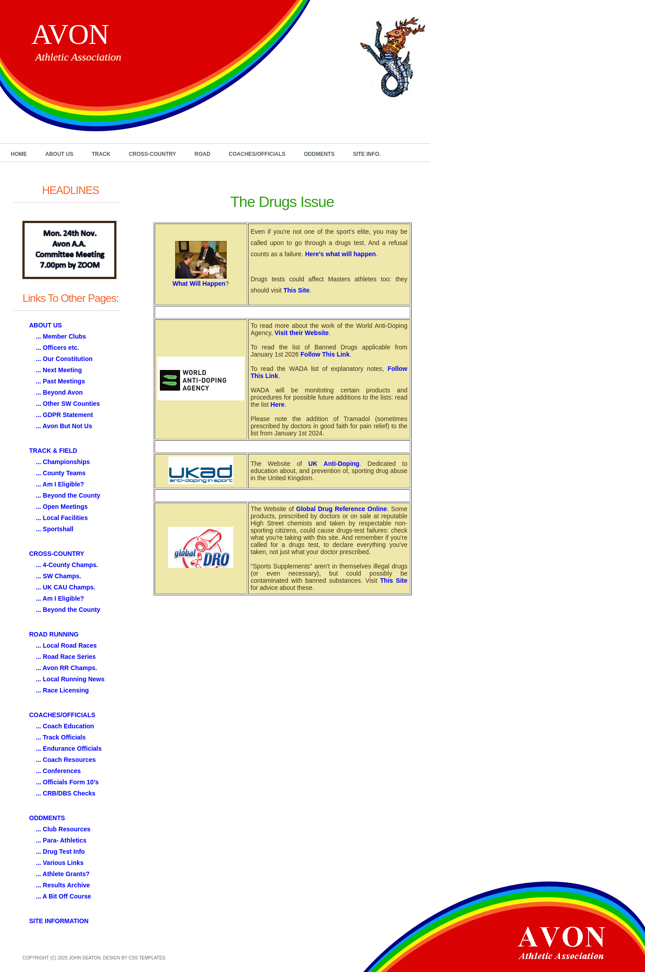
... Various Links (60, 862)
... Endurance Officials (69, 748)
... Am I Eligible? (60, 484)
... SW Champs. (58, 576)
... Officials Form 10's (67, 782)
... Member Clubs (61, 336)
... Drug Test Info (60, 851)
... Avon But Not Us (64, 426)
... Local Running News (70, 679)
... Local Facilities (62, 517)
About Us (59, 154)
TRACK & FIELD (53, 450)
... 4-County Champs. (67, 564)
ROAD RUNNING (53, 634)
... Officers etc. (57, 347)
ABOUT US (45, 325)
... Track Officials (61, 737)
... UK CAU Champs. (65, 587)
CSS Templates (147, 957)
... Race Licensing (62, 690)
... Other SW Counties (68, 403)
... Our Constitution (64, 358)
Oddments (319, 154)
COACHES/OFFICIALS (62, 714)
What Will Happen (198, 283)
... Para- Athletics (61, 840)
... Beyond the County (68, 495)
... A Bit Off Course (63, 896)
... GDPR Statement (64, 414)
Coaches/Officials (257, 154)
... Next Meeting (59, 370)
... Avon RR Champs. (66, 667)
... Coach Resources (66, 759)
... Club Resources (63, 829)
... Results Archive (63, 885)
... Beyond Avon (59, 392)
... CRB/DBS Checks (65, 793)
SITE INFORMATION (59, 921)
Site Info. (367, 154)
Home (19, 154)
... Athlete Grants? (63, 873)
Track (101, 154)
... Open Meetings (62, 506)
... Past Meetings (60, 381)
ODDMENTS (47, 817)
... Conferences (58, 770)
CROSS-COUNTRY (56, 553)
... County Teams (61, 473)
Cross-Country (152, 154)
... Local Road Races (66, 645)
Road (202, 154)
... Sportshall (54, 529)
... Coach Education (65, 726)
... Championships (63, 461)
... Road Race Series (66, 656)
